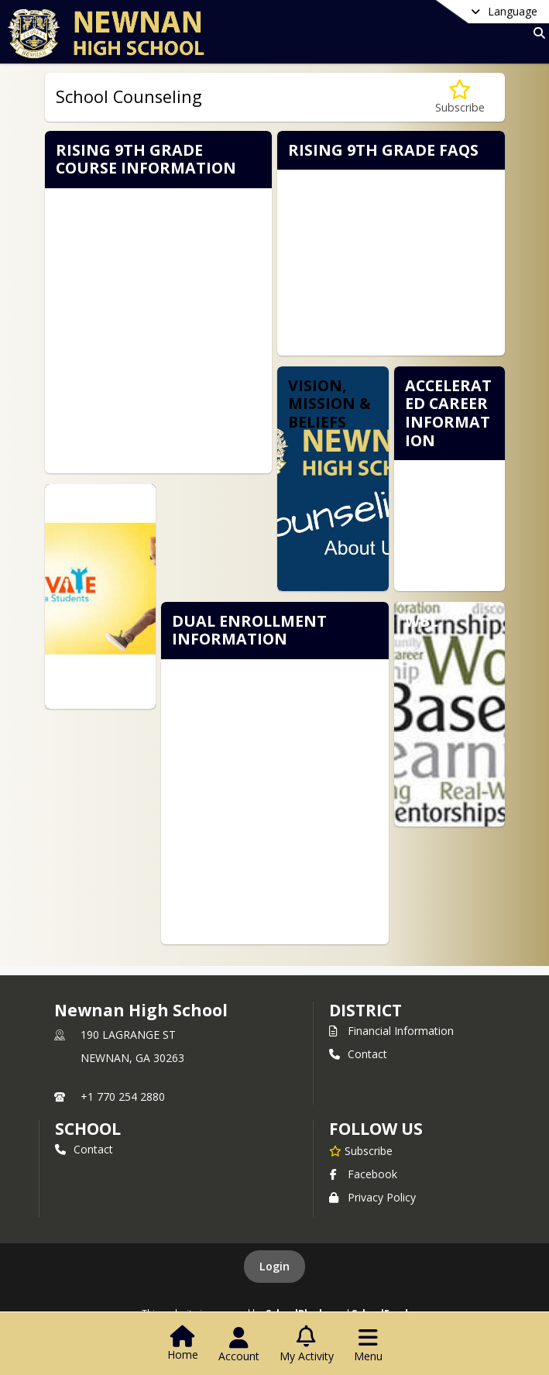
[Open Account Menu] (238, 1344)
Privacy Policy (372, 1197)
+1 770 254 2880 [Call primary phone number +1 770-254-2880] (123, 1096)
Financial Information (391, 1030)
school (88, 1129)
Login (274, 1266)
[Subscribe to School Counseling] (460, 97)
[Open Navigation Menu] (368, 1344)
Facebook (363, 1174)
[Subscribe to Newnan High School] (361, 1150)
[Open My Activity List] (307, 1344)
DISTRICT (365, 1010)
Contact (358, 1054)
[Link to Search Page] (536, 33)
